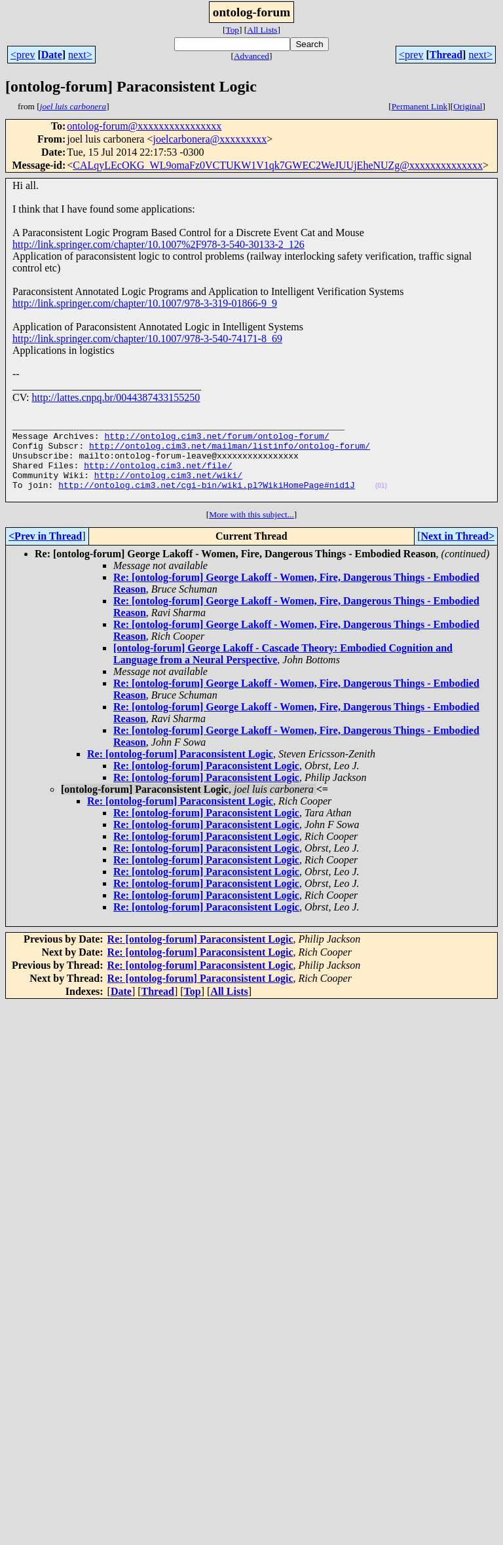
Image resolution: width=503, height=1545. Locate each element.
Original (467, 106)
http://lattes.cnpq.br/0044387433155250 (115, 397)
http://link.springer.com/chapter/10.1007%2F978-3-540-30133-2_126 (158, 244)
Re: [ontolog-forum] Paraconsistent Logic (180, 771)
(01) (381, 501)
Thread (446, 54)
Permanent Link (420, 106)
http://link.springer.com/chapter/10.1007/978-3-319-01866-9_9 (144, 303)
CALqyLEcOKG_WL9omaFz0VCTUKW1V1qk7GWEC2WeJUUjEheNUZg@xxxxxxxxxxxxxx (278, 165)
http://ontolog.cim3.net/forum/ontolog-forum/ (216, 441)
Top (232, 30)
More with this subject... (251, 532)
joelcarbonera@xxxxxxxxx (210, 139)
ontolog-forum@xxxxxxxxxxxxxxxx (144, 125)
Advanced (251, 56)
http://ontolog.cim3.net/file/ (158, 477)
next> (80, 54)
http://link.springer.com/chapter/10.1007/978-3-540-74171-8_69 (147, 338)
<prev (22, 54)
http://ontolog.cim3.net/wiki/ (168, 489)
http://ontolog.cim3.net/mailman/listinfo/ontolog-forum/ (229, 453)
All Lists (262, 30)
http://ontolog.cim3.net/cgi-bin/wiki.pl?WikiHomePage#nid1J (206, 500)
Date (51, 54)
